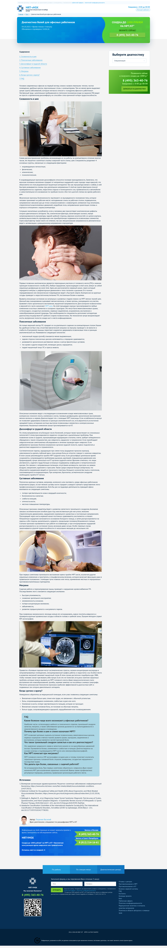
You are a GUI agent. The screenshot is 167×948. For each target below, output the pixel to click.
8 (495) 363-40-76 (137, 9)
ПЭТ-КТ (83, 10)
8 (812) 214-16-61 (89, 844)
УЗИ (90, 10)
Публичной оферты (70, 893)
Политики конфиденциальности (86, 893)
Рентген (99, 10)
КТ (75, 10)
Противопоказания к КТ (127, 889)
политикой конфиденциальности (95, 2)
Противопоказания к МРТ (128, 886)
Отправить (57, 892)
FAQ (120, 893)
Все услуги (110, 10)
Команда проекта (125, 898)
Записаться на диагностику (134, 91)
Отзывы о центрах (125, 884)
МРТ (69, 10)
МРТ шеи (49, 308)
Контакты (122, 896)
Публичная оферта (125, 903)
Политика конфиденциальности (130, 905)
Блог (120, 901)
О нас (61, 10)
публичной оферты (77, 2)
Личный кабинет (143, 13)
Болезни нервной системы (128, 891)
